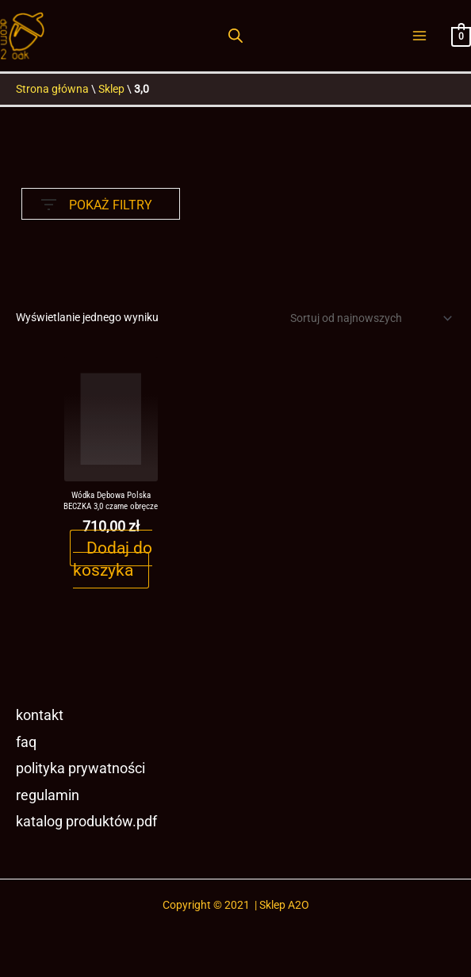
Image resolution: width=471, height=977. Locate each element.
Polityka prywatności (80, 769)
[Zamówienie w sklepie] (368, 319)
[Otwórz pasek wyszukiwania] (235, 36)
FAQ (26, 742)
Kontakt (39, 715)
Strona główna (52, 89)
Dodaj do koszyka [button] (112, 559)
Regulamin (47, 796)
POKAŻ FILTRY (96, 201)
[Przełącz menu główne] (420, 36)
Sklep (111, 89)
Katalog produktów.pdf (86, 823)
